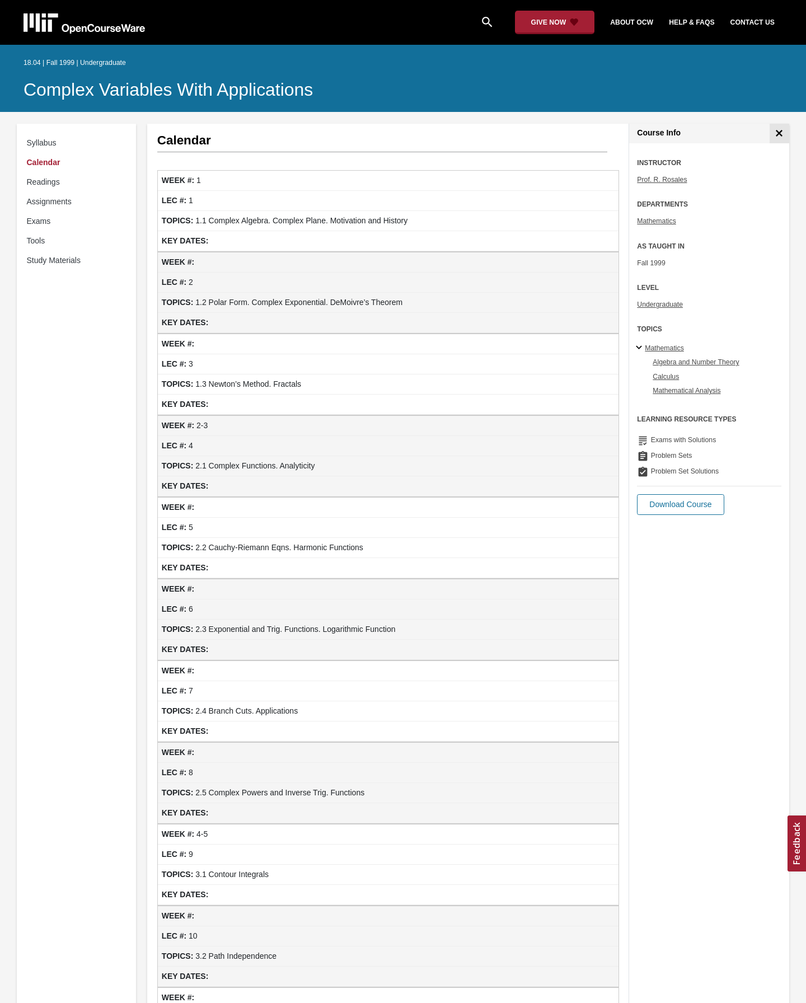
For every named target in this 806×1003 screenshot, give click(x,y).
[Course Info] (779, 133)
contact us (752, 22)
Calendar (43, 162)
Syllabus (42, 142)
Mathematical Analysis (686, 391)
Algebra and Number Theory (696, 362)
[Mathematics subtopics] (640, 348)
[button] (680, 504)
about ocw (631, 22)
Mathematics (656, 221)
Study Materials (54, 260)
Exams (39, 221)
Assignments (49, 201)
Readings (43, 181)
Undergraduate (660, 304)
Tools (36, 240)
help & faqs (691, 22)
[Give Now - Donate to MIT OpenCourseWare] (555, 22)
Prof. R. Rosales (662, 180)
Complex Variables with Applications (168, 89)
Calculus (666, 377)
